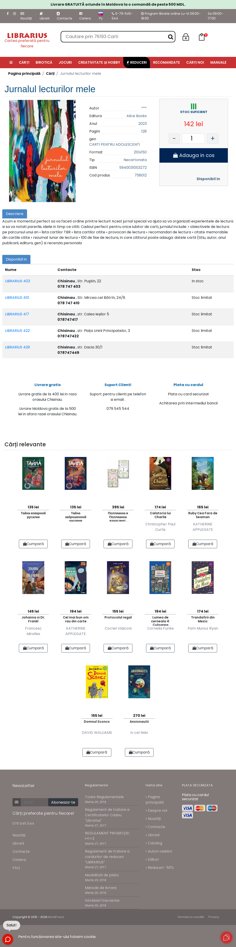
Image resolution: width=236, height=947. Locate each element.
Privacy (214, 917)
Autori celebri (159, 851)
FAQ (16, 868)
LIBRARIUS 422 (17, 330)
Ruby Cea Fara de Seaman (202, 515)
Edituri (152, 859)
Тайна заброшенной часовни (75, 516)
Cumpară (33, 544)
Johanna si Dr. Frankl (33, 619)
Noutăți (26, 16)
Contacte (64, 16)
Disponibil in (208, 178)
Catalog (154, 843)
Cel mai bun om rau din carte (76, 619)
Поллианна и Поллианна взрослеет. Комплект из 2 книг (118, 516)
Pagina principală (24, 73)
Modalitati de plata (102, 875)
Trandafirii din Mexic (203, 619)
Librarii (45, 16)
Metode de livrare (101, 887)
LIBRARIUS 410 (17, 297)
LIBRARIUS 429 (17, 347)
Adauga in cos (193, 155)
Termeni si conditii (190, 917)
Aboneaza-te (63, 802)
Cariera (85, 16)
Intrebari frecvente (102, 900)
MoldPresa (56, 917)
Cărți (50, 73)
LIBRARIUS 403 (17, 281)
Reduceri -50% (160, 867)
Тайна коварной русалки (33, 515)
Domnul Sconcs (97, 722)
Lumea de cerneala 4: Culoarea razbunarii (160, 620)
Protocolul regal (118, 617)
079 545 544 (23, 823)
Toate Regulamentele (104, 797)
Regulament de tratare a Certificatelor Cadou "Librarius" (107, 815)
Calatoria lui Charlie (160, 515)
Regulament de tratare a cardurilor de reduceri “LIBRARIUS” (107, 857)
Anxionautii (139, 722)
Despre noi (156, 810)
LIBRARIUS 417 (17, 314)
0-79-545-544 (122, 16)
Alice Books (137, 115)
